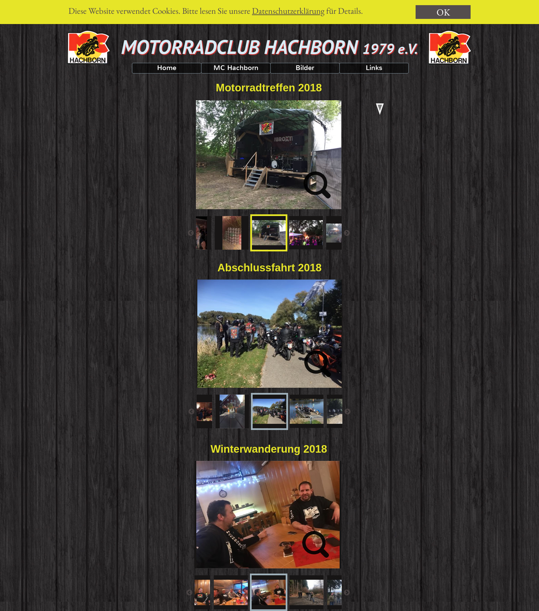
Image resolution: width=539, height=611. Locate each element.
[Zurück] (190, 232)
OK (443, 12)
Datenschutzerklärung (288, 10)
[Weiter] (346, 232)
